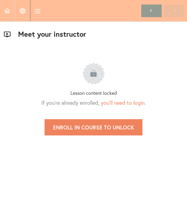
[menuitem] (22, 10)
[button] (7, 10)
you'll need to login (123, 102)
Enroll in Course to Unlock (93, 127)
